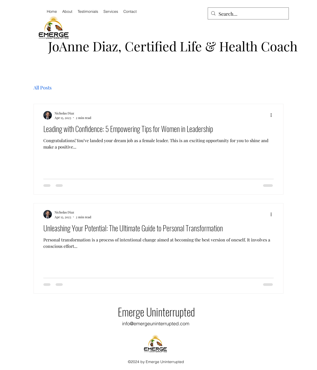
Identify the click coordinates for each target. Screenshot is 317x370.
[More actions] (273, 115)
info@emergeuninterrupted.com (155, 323)
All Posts (43, 87)
